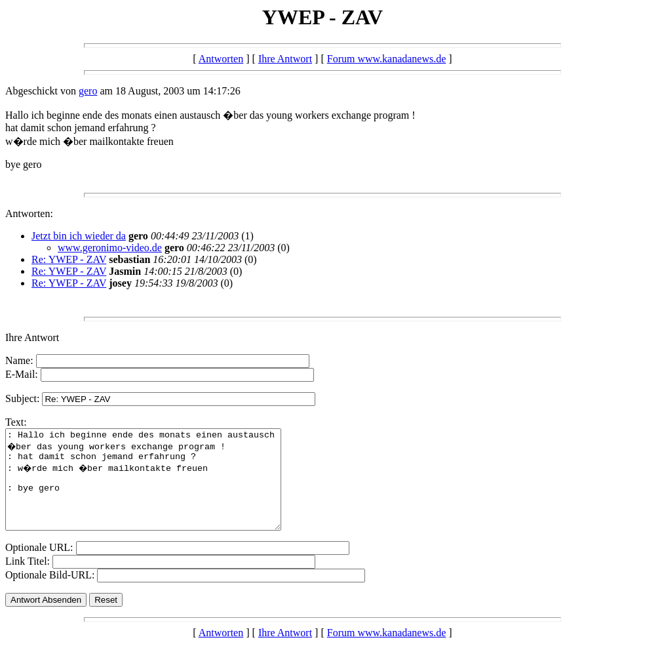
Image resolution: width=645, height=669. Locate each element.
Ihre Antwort (285, 58)
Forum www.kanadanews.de (386, 58)
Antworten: (29, 213)
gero (88, 90)
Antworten (221, 58)
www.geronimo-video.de (110, 247)
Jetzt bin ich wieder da (78, 235)
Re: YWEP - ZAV (68, 259)
